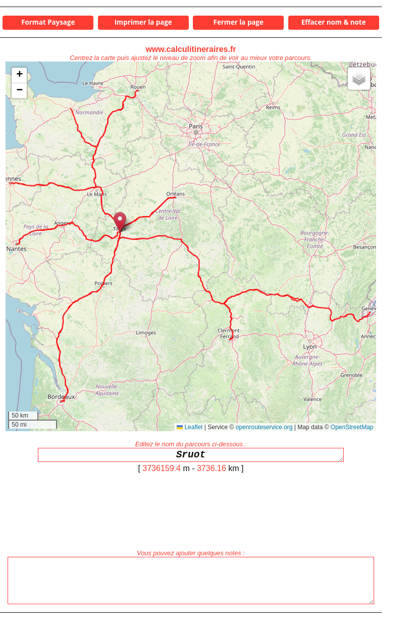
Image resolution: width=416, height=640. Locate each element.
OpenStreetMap (352, 427)
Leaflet (189, 427)
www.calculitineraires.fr (190, 49)
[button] (120, 222)
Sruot (190, 456)
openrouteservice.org (264, 427)
